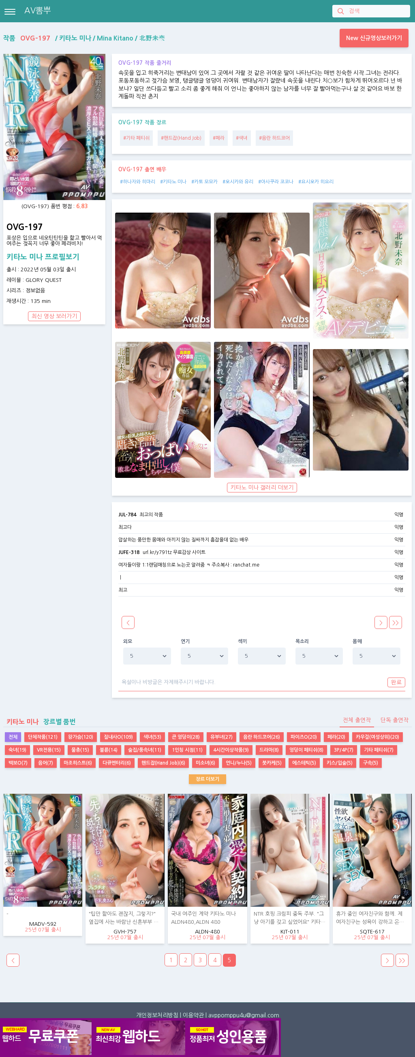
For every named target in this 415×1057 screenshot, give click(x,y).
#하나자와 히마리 (137, 181)
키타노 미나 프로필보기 (42, 257)
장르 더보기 (207, 779)
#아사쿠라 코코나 (275, 181)
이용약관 (193, 1015)
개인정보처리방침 (157, 1015)
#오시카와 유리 (237, 181)
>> (402, 960)
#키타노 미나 (173, 181)
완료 (396, 682)
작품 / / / (84, 38)
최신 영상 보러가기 (54, 316)
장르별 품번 (39, 721)
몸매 (357, 641)
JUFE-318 (128, 552)
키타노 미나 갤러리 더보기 (262, 487)
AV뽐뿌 (37, 10)
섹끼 (242, 641)
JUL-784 (127, 514)
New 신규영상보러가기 (374, 38)
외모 (128, 641)
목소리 (302, 641)
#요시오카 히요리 (316, 181)
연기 (185, 641)
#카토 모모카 (204, 181)
